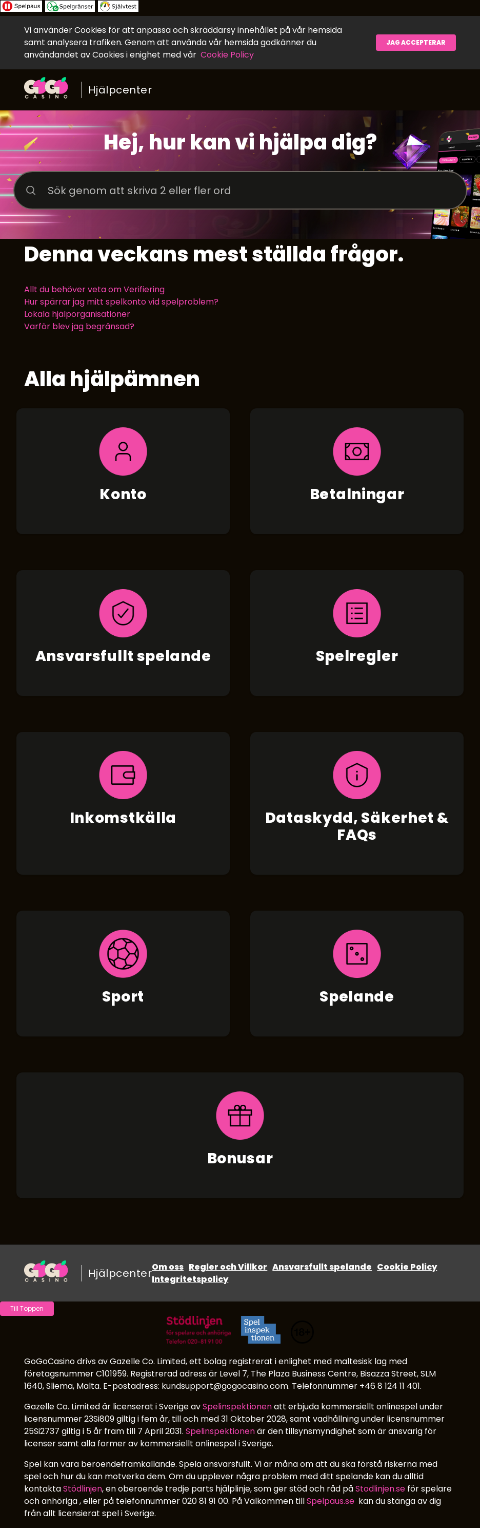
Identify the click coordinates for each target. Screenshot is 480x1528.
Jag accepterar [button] (416, 42)
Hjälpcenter (120, 90)
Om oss (168, 1267)
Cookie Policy (227, 55)
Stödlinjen (82, 1489)
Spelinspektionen (237, 1406)
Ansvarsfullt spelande (322, 1267)
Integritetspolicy (190, 1279)
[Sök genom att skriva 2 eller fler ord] (240, 190)
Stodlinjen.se (380, 1489)
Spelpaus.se (330, 1501)
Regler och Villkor (228, 1267)
